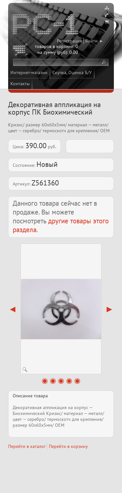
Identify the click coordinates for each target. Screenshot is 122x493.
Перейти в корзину (68, 446)
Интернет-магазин (28, 72)
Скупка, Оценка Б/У (72, 72)
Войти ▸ (93, 41)
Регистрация (69, 41)
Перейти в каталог (27, 446)
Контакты (20, 84)
